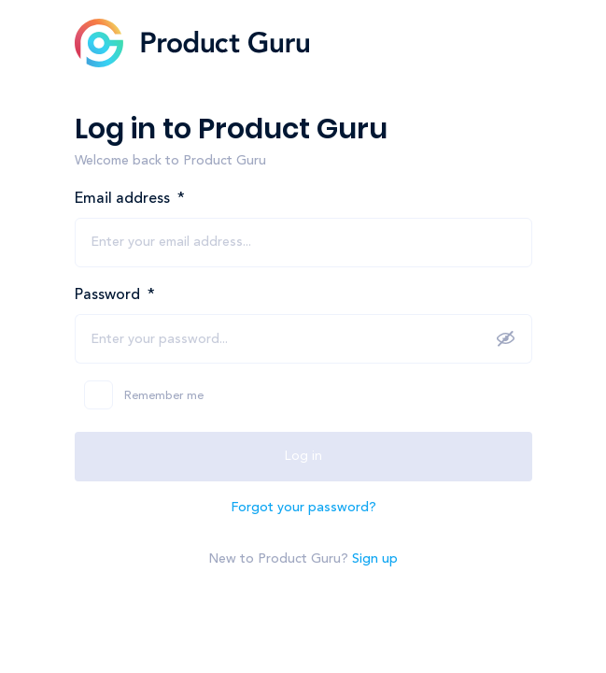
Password (115, 295)
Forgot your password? (303, 507)
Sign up (375, 559)
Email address (130, 199)
